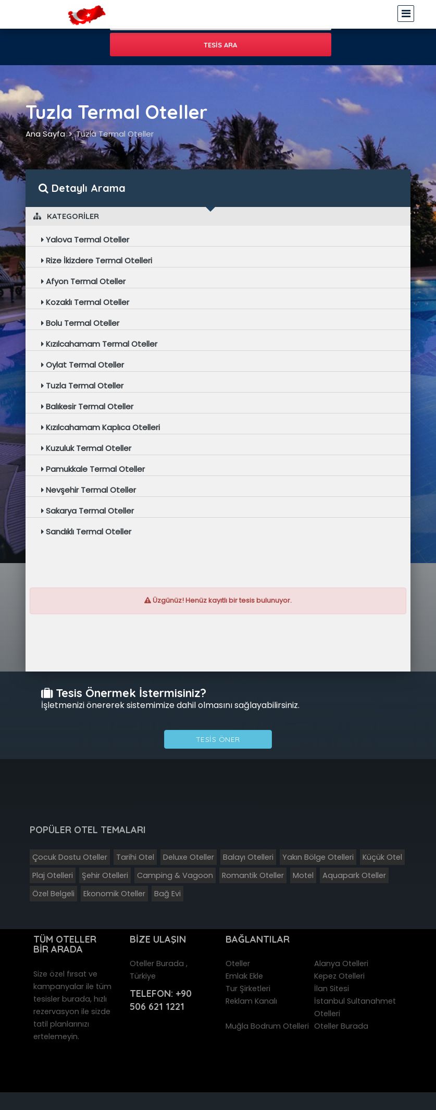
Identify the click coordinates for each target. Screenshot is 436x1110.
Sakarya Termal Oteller (87, 510)
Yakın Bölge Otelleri (318, 857)
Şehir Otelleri (105, 875)
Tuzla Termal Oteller (115, 133)
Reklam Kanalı (251, 1001)
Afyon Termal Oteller (83, 281)
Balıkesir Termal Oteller (87, 406)
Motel (303, 875)
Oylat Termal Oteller (82, 364)
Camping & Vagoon (175, 875)
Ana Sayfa (45, 133)
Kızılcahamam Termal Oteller (99, 343)
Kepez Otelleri (339, 976)
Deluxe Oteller (188, 857)
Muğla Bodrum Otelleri (267, 1026)
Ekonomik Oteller (114, 893)
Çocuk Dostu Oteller (69, 857)
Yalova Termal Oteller (85, 239)
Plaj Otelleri (52, 875)
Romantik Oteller (253, 875)
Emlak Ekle (244, 976)
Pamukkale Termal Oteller (93, 468)
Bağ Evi (167, 893)
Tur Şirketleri (248, 988)
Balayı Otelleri (248, 857)
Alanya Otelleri (341, 963)
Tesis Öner (218, 739)
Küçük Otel (382, 857)
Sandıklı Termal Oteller (86, 531)
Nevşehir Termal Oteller (88, 489)
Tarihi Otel (135, 857)
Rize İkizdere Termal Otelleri (96, 260)
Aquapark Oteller (354, 875)
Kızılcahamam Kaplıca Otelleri (100, 427)
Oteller (238, 963)
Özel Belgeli (53, 893)
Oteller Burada (341, 1026)
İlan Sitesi (331, 988)
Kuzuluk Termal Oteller (86, 448)
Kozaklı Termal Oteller (85, 302)
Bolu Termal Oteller (80, 323)
